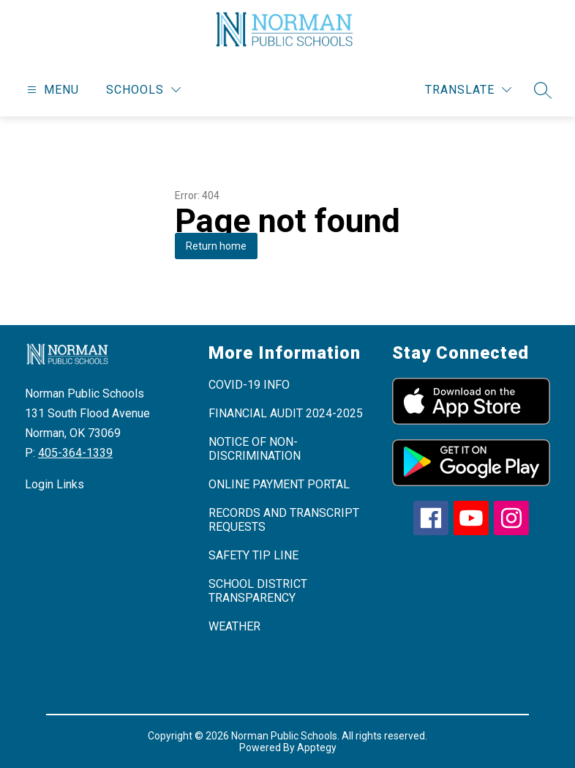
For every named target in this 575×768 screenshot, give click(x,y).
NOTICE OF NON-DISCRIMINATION (254, 449)
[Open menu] (51, 90)
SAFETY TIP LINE (253, 555)
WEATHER (234, 626)
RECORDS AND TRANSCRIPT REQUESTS (283, 520)
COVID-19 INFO (249, 385)
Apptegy (317, 747)
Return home (216, 246)
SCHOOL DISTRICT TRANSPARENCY (257, 591)
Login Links (54, 484)
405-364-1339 (75, 453)
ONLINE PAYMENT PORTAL (279, 484)
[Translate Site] (468, 90)
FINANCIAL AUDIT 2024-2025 (285, 413)
